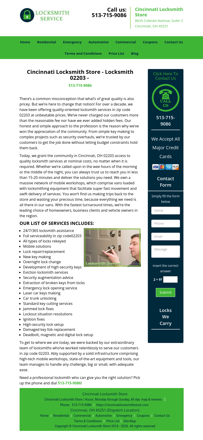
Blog (134, 53)
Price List (116, 53)
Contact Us (173, 42)
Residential (46, 42)
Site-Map (129, 421)
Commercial (126, 42)
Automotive (98, 42)
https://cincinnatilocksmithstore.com (122, 405)
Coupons (150, 42)
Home (25, 42)
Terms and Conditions (83, 53)
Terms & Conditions (88, 421)
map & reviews (152, 399)
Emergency (72, 42)
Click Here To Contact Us (165, 76)
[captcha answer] (170, 279)
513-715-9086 (109, 15)
